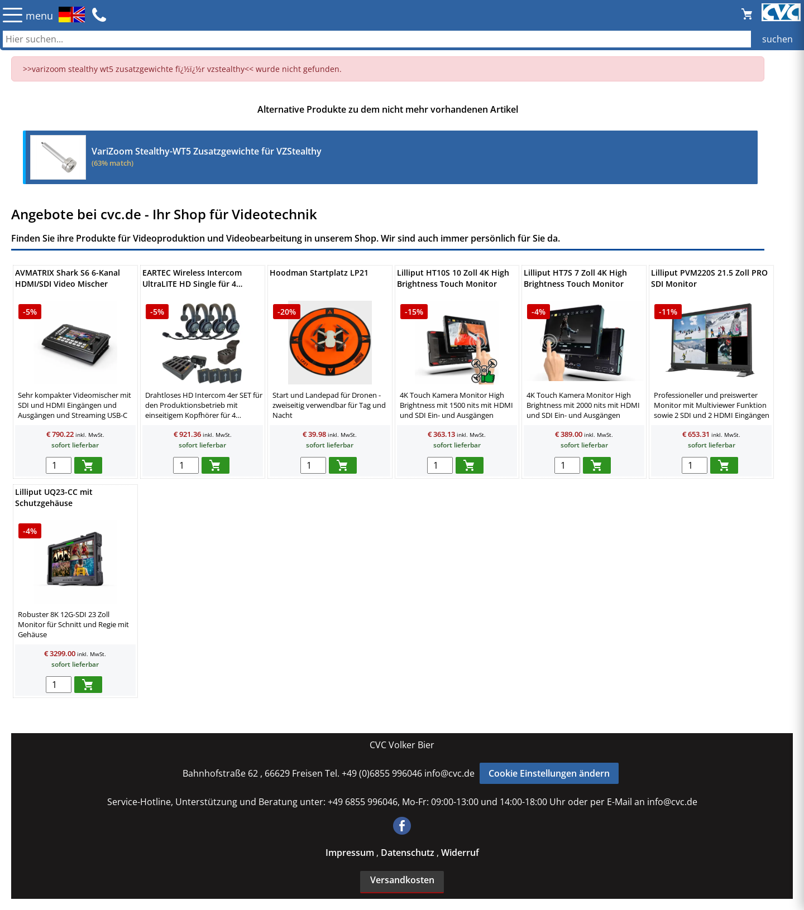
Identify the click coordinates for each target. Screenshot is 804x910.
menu (39, 15)
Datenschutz (409, 852)
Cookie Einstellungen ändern (549, 773)
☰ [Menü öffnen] (12, 15)
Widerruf (460, 852)
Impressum (351, 852)
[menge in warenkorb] (58, 465)
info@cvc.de (449, 773)
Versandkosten (402, 880)
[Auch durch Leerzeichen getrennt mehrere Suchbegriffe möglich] (402, 39)
